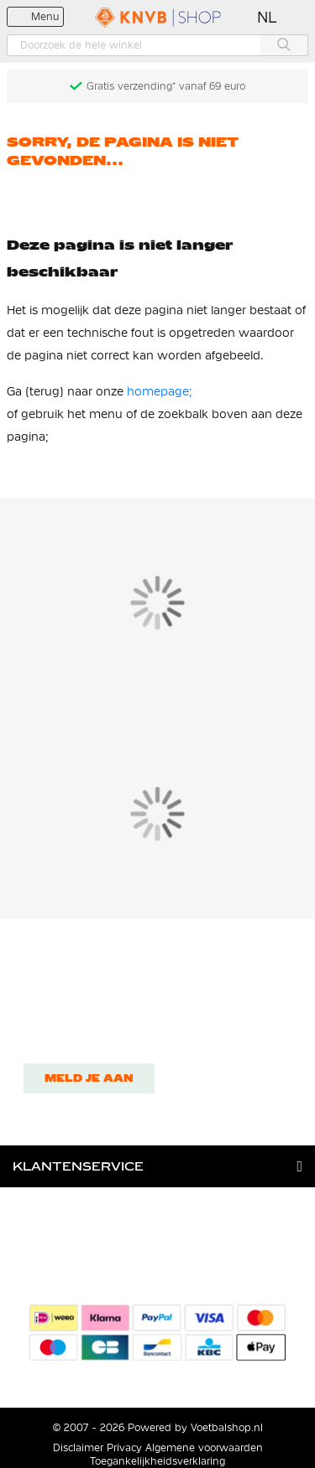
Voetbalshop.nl (227, 1428)
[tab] (157, 1166)
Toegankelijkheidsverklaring (157, 1461)
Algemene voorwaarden (204, 1448)
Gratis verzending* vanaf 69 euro (166, 86)
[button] (267, 17)
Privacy (124, 1448)
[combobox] (157, 45)
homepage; (159, 391)
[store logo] (158, 17)
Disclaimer (78, 1448)
